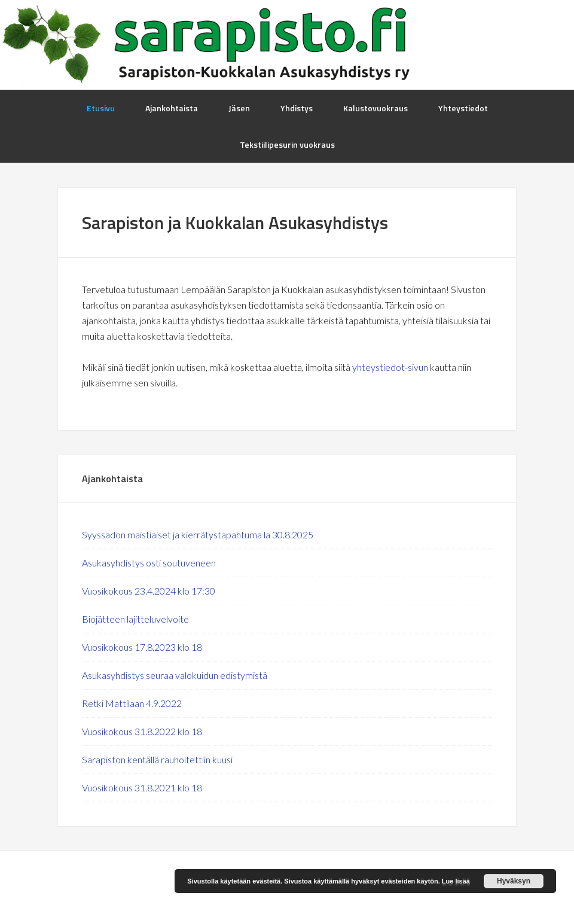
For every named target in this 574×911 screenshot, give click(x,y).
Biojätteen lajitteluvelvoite (135, 618)
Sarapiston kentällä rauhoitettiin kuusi (157, 759)
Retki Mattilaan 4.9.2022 (132, 703)
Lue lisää (456, 881)
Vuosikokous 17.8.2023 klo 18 (142, 647)
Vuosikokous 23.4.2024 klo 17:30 (148, 590)
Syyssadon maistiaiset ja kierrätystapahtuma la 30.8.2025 (197, 534)
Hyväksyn (513, 881)
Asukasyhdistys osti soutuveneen (149, 562)
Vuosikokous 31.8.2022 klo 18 (142, 731)
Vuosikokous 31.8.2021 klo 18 (142, 787)
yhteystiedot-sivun (390, 367)
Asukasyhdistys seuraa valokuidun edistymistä (174, 675)
